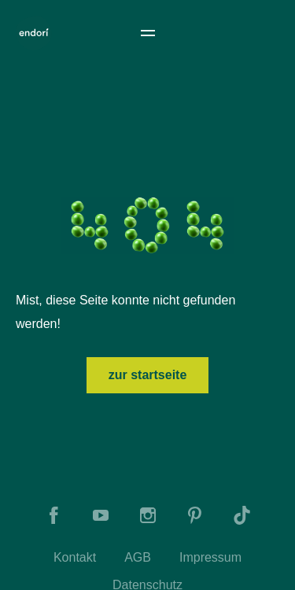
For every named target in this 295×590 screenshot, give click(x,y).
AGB (137, 557)
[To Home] (34, 33)
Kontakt (74, 557)
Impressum (210, 557)
